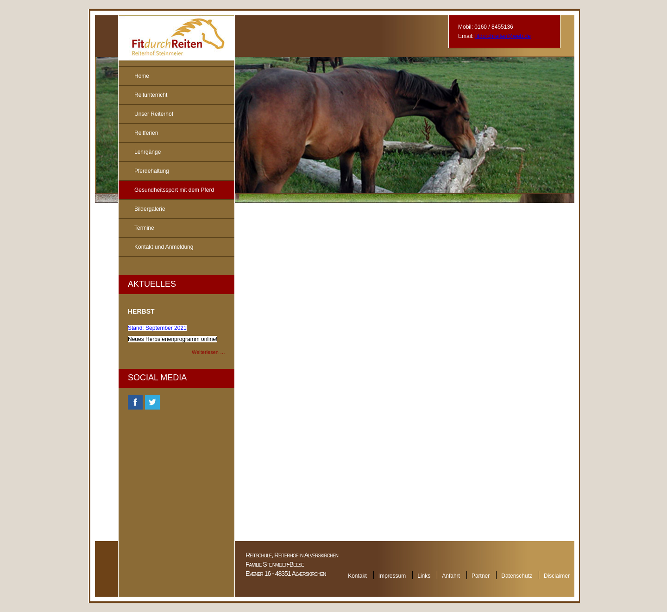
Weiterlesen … (208, 352)
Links (423, 576)
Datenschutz (516, 576)
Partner (481, 576)
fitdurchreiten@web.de (503, 36)
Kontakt (357, 576)
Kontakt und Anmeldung (163, 247)
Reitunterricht (150, 95)
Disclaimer (557, 576)
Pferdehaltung (151, 171)
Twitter (152, 402)
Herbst (141, 311)
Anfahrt (451, 576)
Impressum (392, 576)
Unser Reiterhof (153, 114)
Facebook (135, 402)
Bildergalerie (149, 209)
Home (141, 76)
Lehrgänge (147, 152)
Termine (144, 228)
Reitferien (146, 133)
